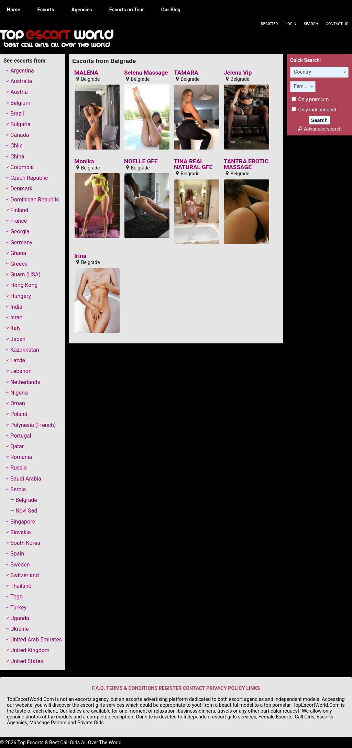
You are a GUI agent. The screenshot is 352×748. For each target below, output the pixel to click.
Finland (19, 210)
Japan (17, 339)
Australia (21, 81)
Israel (17, 317)
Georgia (19, 231)
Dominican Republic (34, 199)
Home (13, 10)
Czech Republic (29, 178)
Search (311, 24)
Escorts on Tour (126, 10)
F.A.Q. (98, 688)
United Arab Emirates (36, 639)
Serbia (18, 489)
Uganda (19, 618)
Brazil (17, 113)
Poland (19, 414)
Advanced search (319, 129)
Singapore (22, 521)
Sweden (20, 564)
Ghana (18, 253)
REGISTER (170, 688)
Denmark (21, 188)
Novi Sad (26, 510)
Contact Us (337, 24)
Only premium (310, 99)
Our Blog (170, 10)
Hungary (20, 296)
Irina (80, 256)
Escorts (45, 10)
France (18, 221)
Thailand (20, 586)
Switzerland (24, 575)
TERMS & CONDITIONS (131, 688)
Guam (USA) (25, 274)
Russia (18, 467)
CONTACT (194, 688)
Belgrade (26, 500)
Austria (19, 92)
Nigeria (19, 392)
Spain (17, 553)
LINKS (253, 688)
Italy (15, 328)
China (17, 156)
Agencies (82, 10)
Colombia (22, 167)
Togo (16, 596)
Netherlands (25, 382)
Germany (21, 242)
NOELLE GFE (140, 161)
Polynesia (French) (33, 425)
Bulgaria (20, 124)
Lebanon (21, 371)
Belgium (20, 103)
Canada (19, 135)
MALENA (86, 73)
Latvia (17, 360)
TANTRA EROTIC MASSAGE (246, 164)
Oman (17, 403)
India (16, 307)
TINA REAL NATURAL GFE (193, 164)
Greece (19, 264)
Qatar (17, 446)
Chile (16, 145)
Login (290, 24)
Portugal (20, 435)
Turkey (18, 607)
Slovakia (20, 532)
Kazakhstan (24, 349)
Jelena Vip (238, 73)
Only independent (314, 110)
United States (26, 661)
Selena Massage (146, 73)
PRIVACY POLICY (225, 688)
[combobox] (319, 72)
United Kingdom (30, 650)
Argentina (22, 70)
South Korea (25, 543)
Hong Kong (23, 285)
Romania (21, 457)
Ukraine (19, 629)
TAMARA (186, 73)
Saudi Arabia (25, 478)
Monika (84, 161)
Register (269, 24)
